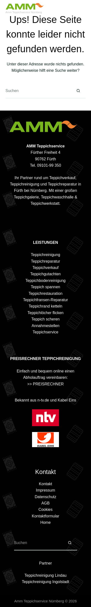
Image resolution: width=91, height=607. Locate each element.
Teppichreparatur (45, 261)
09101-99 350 (49, 165)
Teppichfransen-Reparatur (45, 300)
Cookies (46, 509)
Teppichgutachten (45, 274)
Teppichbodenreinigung (45, 280)
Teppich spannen (45, 287)
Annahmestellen (45, 326)
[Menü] (83, 8)
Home (45, 522)
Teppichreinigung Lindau (45, 575)
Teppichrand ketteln (45, 306)
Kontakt (45, 484)
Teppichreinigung (45, 255)
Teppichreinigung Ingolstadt (45, 582)
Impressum (45, 490)
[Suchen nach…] (38, 91)
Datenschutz (45, 497)
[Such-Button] (78, 91)
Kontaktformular (45, 516)
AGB (45, 503)
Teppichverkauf (46, 268)
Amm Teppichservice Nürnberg (24, 12)
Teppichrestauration (46, 293)
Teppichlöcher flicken (45, 313)
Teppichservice (45, 332)
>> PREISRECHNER (45, 384)
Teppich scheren (45, 319)
